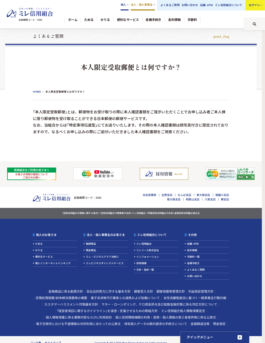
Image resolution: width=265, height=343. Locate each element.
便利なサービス (128, 20)
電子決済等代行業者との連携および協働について (125, 298)
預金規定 (219, 324)
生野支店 (167, 195)
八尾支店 (210, 199)
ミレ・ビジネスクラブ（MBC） (102, 256)
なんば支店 (184, 195)
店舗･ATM (206, 5)
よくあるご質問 (170, 5)
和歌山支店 (192, 199)
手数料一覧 (193, 256)
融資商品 (91, 243)
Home (37, 91)
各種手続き (153, 20)
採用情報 (141, 263)
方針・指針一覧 (145, 269)
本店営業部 (149, 195)
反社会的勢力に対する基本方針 (109, 291)
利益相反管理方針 (200, 291)
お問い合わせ (190, 5)
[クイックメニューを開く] (214, 337)
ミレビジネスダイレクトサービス (105, 263)
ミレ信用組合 (143, 243)
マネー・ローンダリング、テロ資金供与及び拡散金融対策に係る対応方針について (159, 304)
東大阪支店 (203, 195)
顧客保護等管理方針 (170, 291)
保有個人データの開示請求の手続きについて (155, 324)
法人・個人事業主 (142, 4)
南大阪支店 (174, 199)
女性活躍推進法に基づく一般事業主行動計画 (194, 298)
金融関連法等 (200, 324)
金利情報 (174, 20)
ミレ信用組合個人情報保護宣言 (183, 311)
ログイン (254, 5)
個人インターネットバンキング (53, 263)
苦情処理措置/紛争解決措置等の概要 (61, 298)
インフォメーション (147, 256)
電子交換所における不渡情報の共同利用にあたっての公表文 (78, 324)
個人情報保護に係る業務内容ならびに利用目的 (79, 317)
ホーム (73, 20)
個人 (123, 4)
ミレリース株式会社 (147, 250)
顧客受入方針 (143, 291)
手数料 (192, 20)
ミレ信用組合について (228, 5)
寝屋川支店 (222, 195)
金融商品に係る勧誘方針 (65, 291)
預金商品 (91, 250)
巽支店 (225, 199)
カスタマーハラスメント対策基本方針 (71, 304)
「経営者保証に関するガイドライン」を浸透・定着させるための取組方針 (107, 311)
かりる (105, 20)
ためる (89, 20)
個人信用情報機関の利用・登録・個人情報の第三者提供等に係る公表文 (165, 317)
